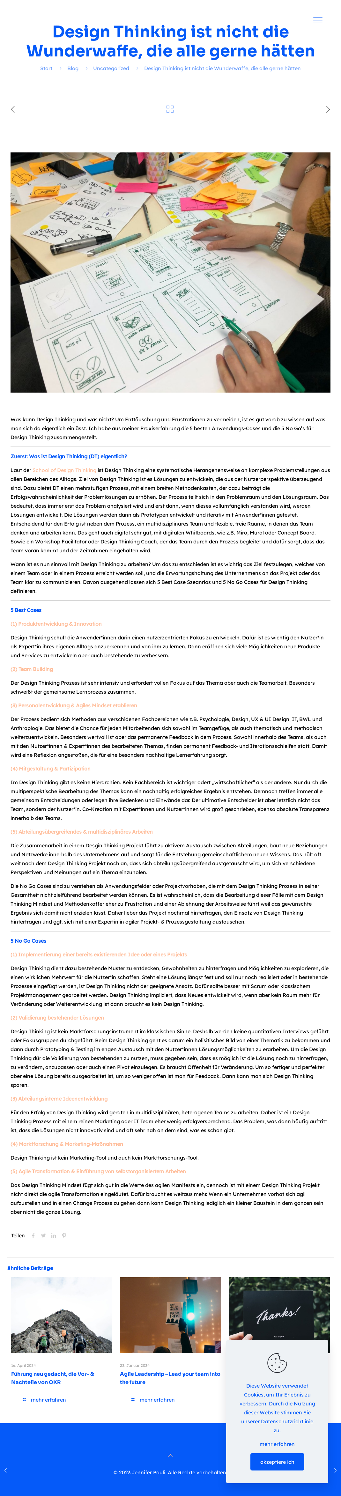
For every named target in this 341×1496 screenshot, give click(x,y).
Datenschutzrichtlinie (287, 1421)
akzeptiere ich (277, 1462)
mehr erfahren (277, 1444)
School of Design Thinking (64, 470)
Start (46, 68)
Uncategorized (111, 68)
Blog (72, 68)
